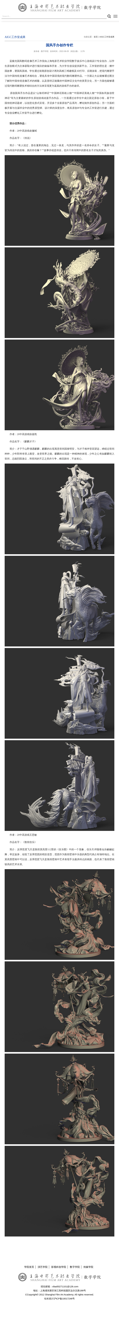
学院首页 (29, 1267)
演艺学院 (43, 1267)
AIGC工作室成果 (106, 37)
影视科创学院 (58, 1267)
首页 (96, 37)
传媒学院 (88, 1267)
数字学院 (75, 1267)
